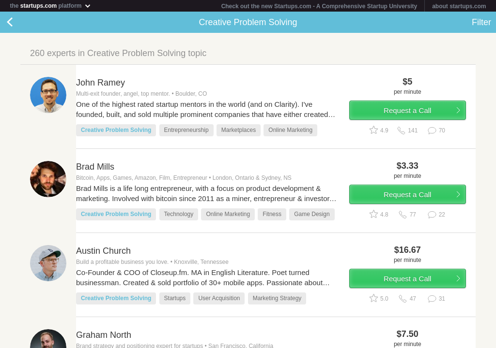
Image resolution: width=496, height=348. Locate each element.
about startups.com (459, 6)
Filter (481, 22)
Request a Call (407, 110)
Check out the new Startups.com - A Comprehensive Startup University (319, 6)
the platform (50, 5)
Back (19, 22)
